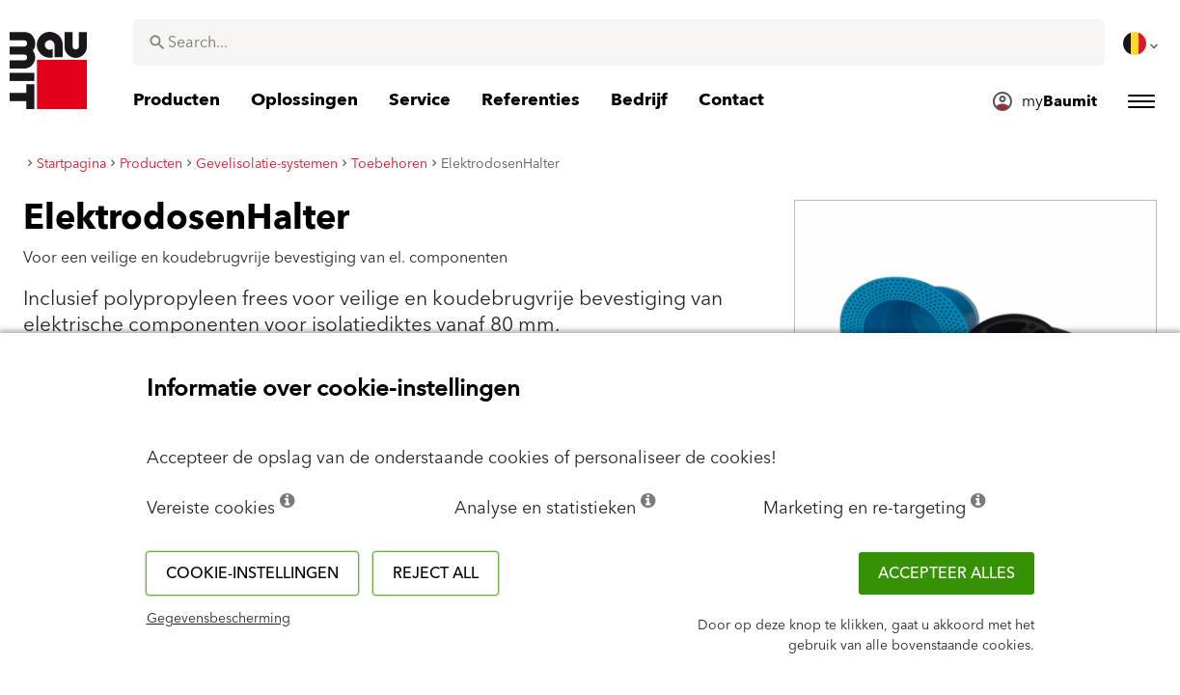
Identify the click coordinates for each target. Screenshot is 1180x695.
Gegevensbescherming (218, 618)
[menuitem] (1142, 43)
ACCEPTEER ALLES (946, 573)
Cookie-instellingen (252, 573)
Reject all (436, 573)
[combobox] (619, 42)
